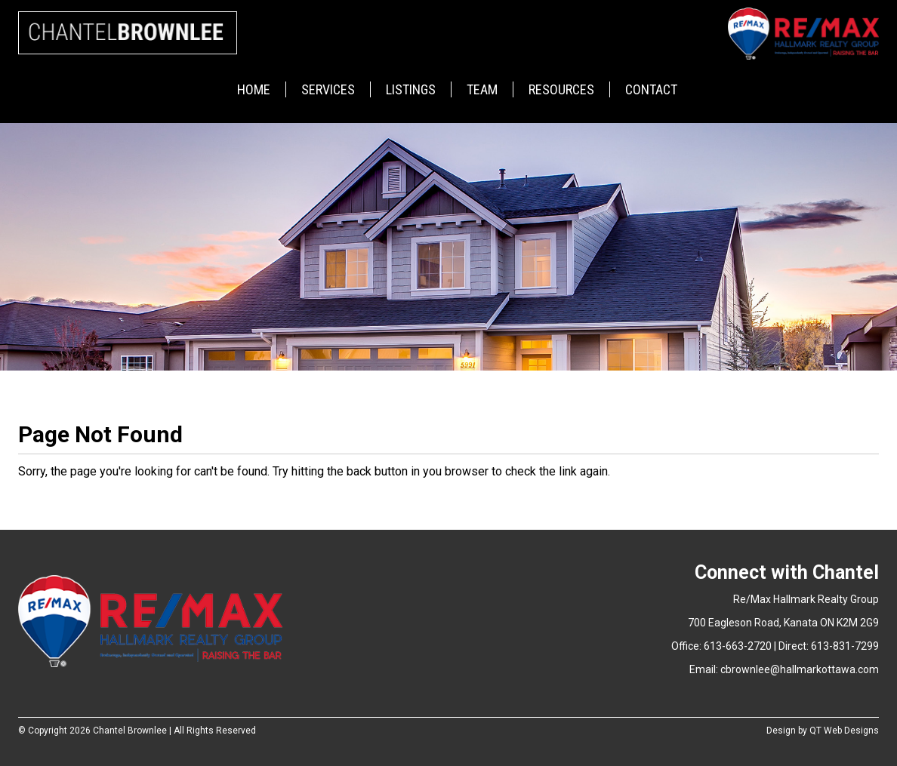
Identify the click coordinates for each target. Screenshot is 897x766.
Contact (651, 89)
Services (328, 89)
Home (253, 89)
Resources (561, 89)
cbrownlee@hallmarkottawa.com (799, 669)
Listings (411, 89)
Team (482, 89)
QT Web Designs (844, 730)
